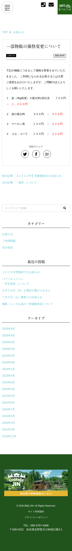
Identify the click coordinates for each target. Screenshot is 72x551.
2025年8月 (8, 335)
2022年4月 (8, 422)
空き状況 (7, 247)
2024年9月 (8, 355)
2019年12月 (9, 436)
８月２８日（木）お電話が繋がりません (26, 290)
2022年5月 (8, 416)
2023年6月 (8, 382)
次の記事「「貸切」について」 (21, 182)
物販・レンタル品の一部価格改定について (27, 303)
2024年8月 (8, 362)
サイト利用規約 (36, 511)
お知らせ (11, 55)
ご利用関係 (9, 240)
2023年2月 (8, 395)
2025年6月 (8, 342)
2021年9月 (8, 429)
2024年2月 (8, 369)
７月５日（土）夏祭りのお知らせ (22, 297)
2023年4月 (8, 389)
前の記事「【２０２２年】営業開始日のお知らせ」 (33, 175)
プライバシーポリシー (36, 517)
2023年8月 (8, 375)
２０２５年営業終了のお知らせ (21, 272)
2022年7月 (8, 409)
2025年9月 (8, 328)
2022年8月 (8, 402)
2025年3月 (8, 348)
